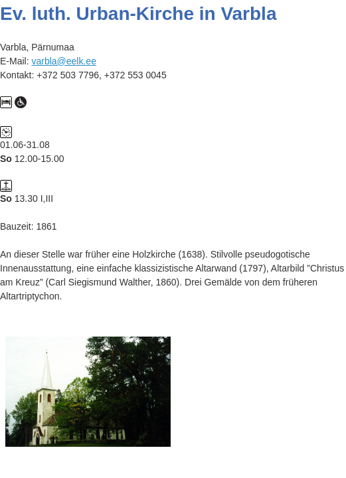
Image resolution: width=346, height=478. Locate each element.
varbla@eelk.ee (63, 61)
